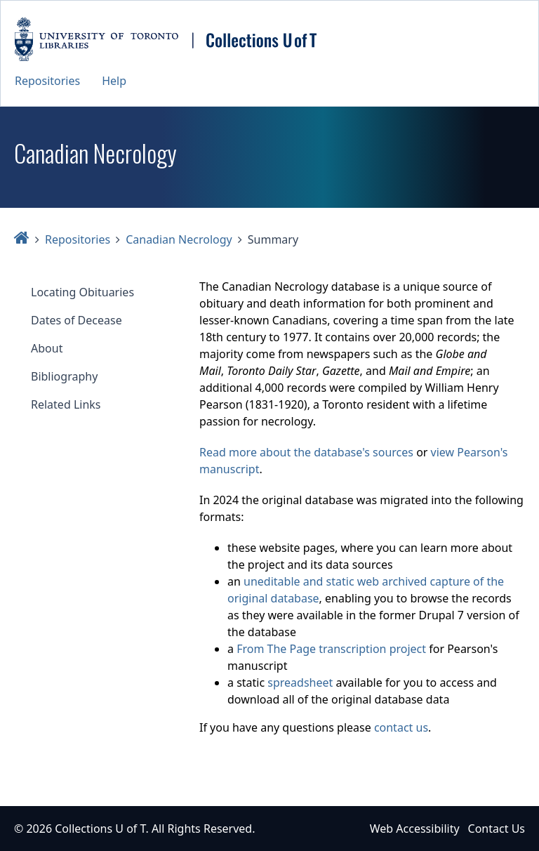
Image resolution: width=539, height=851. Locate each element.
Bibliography (64, 376)
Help (114, 80)
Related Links (66, 404)
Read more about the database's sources (306, 452)
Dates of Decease (76, 320)
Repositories (47, 80)
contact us (401, 727)
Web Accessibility (415, 828)
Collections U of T (100, 828)
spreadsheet (300, 682)
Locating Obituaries (82, 292)
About (46, 348)
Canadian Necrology (179, 239)
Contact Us (496, 828)
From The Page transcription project (331, 649)
